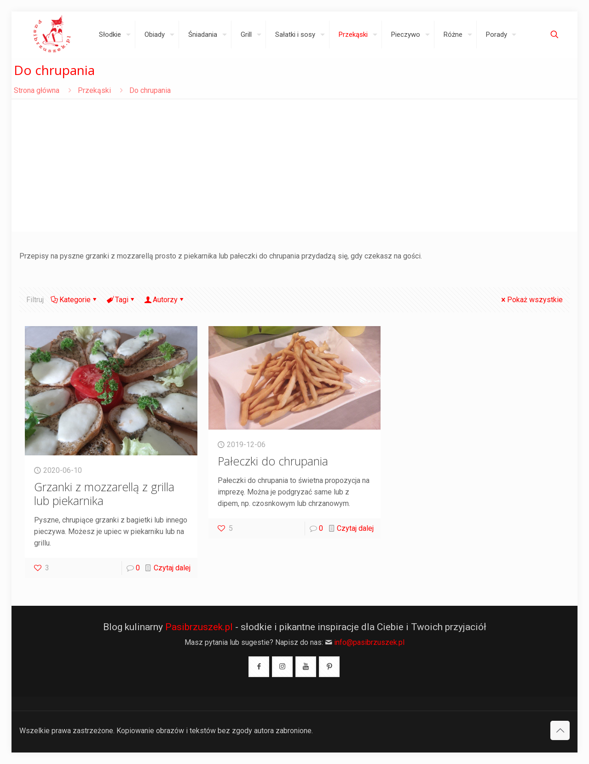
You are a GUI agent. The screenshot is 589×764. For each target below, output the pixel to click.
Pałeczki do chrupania (273, 461)
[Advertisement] (294, 167)
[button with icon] (258, 666)
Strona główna (36, 90)
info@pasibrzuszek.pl (369, 642)
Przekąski (94, 90)
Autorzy (164, 299)
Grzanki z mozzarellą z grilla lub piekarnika (104, 493)
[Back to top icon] (560, 730)
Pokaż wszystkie (531, 299)
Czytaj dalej (172, 567)
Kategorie (74, 299)
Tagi (121, 299)
